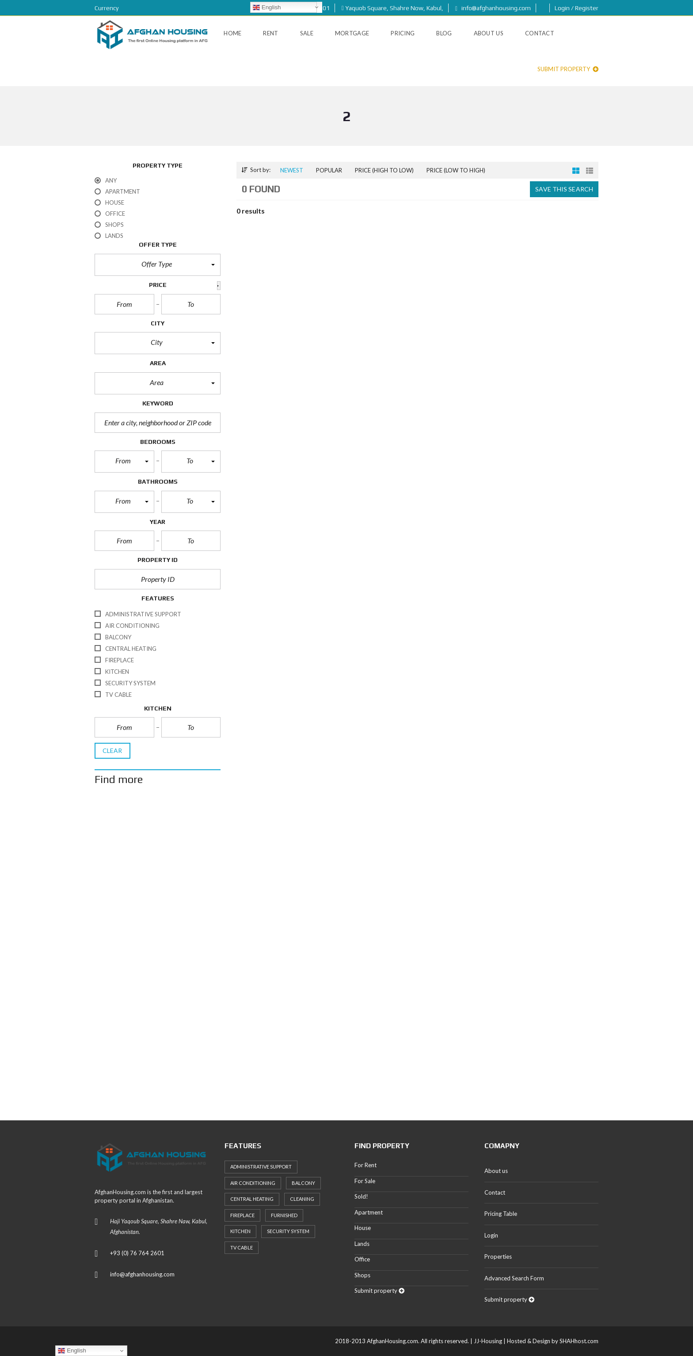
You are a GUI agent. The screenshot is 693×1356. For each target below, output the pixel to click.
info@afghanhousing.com (493, 7)
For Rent (365, 1165)
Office (362, 1259)
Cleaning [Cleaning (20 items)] (302, 1199)
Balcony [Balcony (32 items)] (303, 1183)
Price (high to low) (384, 170)
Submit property (567, 69)
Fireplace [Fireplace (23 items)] (242, 1215)
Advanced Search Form (514, 1278)
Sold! (361, 1196)
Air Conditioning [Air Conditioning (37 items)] (252, 1183)
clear (112, 750)
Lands (361, 1243)
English (267, 7)
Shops (362, 1275)
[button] (158, 265)
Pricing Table (500, 1213)
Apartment (368, 1212)
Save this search (564, 189)
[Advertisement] (158, 950)
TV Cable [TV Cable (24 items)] (241, 1247)
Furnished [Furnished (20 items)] (284, 1215)
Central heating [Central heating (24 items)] (252, 1199)
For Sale (364, 1180)
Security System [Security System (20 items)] (288, 1231)
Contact (494, 1192)
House (362, 1227)
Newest (291, 170)
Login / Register (576, 7)
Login (491, 1235)
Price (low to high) (455, 170)
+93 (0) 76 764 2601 (137, 1253)
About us (496, 1170)
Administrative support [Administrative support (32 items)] (261, 1166)
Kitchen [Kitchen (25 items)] (240, 1231)
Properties (498, 1256)
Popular (329, 170)
